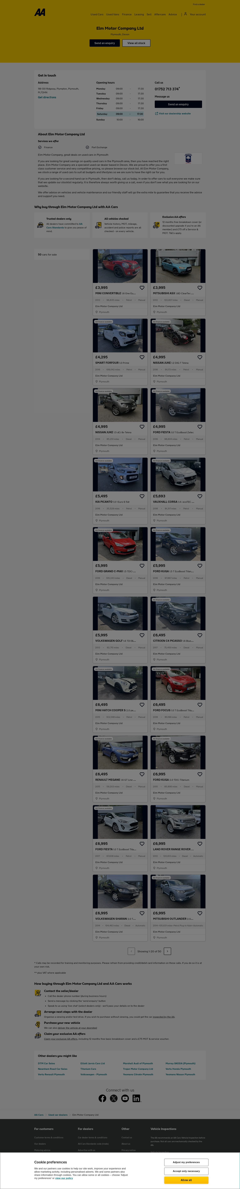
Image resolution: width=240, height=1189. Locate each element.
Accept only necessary (186, 1171)
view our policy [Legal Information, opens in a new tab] (64, 1178)
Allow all (186, 1180)
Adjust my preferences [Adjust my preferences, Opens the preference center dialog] (186, 1162)
